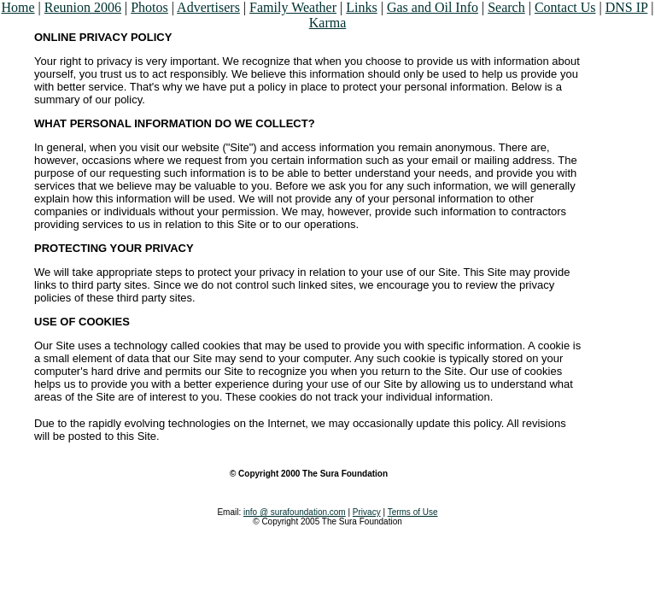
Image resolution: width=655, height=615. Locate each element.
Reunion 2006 (82, 7)
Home (17, 7)
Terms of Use (413, 512)
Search (506, 7)
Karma (328, 22)
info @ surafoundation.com (294, 512)
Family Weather (292, 7)
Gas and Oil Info (432, 7)
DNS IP (626, 7)
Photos (149, 7)
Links (361, 7)
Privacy (367, 512)
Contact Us (565, 7)
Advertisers (208, 7)
